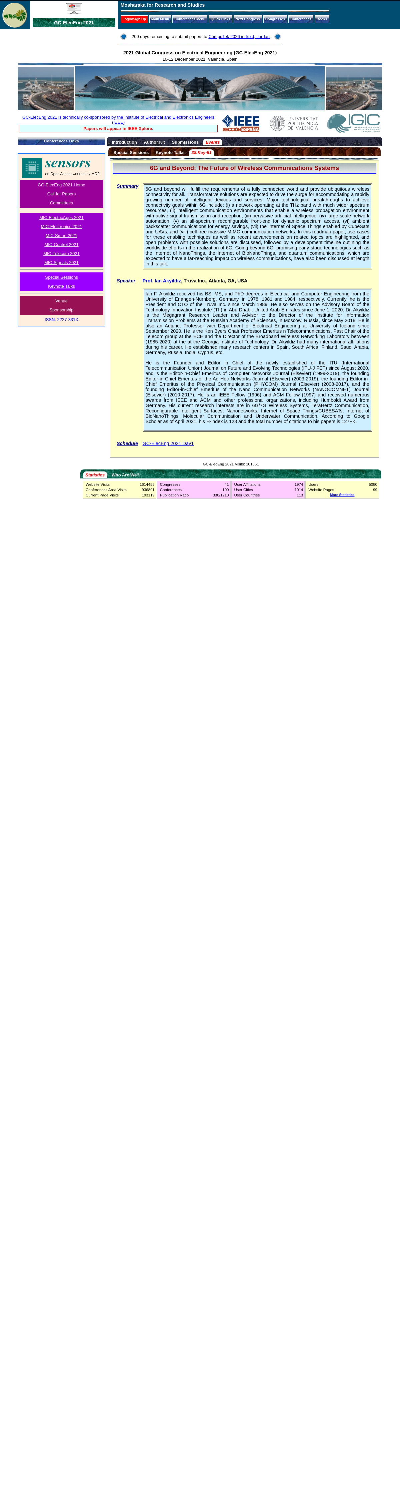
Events (213, 142)
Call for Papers (61, 193)
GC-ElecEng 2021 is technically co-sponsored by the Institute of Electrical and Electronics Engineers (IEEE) (118, 120)
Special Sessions (61, 277)
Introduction (124, 142)
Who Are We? (125, 474)
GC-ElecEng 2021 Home (61, 184)
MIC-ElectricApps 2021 (61, 217)
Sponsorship (61, 309)
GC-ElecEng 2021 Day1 (168, 443)
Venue (61, 300)
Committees (61, 202)
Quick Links (220, 19)
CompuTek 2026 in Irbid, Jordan (239, 36)
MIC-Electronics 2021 (61, 226)
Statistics (95, 474)
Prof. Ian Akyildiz (162, 280)
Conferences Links (61, 141)
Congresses (275, 19)
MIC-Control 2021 (61, 244)
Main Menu (160, 19)
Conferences (300, 19)
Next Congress (248, 19)
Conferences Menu (189, 19)
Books (322, 19)
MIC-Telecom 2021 (61, 253)
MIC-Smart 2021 (61, 235)
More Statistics (342, 495)
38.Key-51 (201, 152)
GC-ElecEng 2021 (74, 22)
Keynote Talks (61, 286)
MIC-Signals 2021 (61, 262)
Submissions (185, 142)
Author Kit (154, 142)
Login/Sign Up (134, 19)
